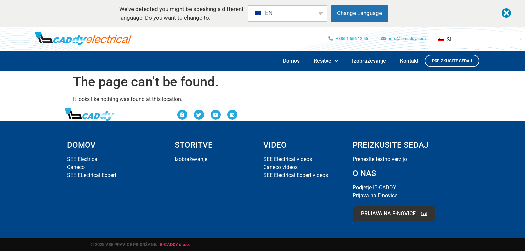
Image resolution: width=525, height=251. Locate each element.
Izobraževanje (369, 61)
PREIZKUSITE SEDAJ (390, 145)
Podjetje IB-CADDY (374, 187)
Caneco (76, 167)
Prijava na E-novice (375, 195)
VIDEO (275, 145)
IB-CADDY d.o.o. (174, 244)
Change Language (359, 13)
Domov (291, 61)
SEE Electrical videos (287, 159)
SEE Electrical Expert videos (295, 175)
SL (445, 39)
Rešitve (326, 61)
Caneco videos (280, 167)
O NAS (364, 173)
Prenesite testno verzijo (380, 159)
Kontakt (409, 61)
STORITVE (194, 145)
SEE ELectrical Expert (91, 175)
